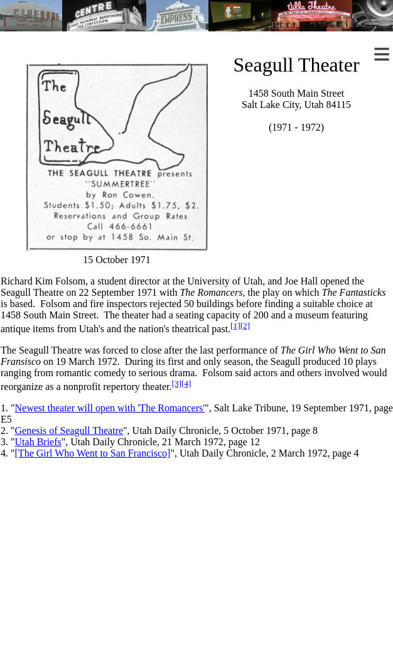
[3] (176, 383)
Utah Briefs (38, 441)
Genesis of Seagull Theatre (69, 430)
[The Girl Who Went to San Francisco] (93, 453)
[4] (186, 383)
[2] (245, 325)
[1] (235, 325)
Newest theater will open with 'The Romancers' (110, 408)
